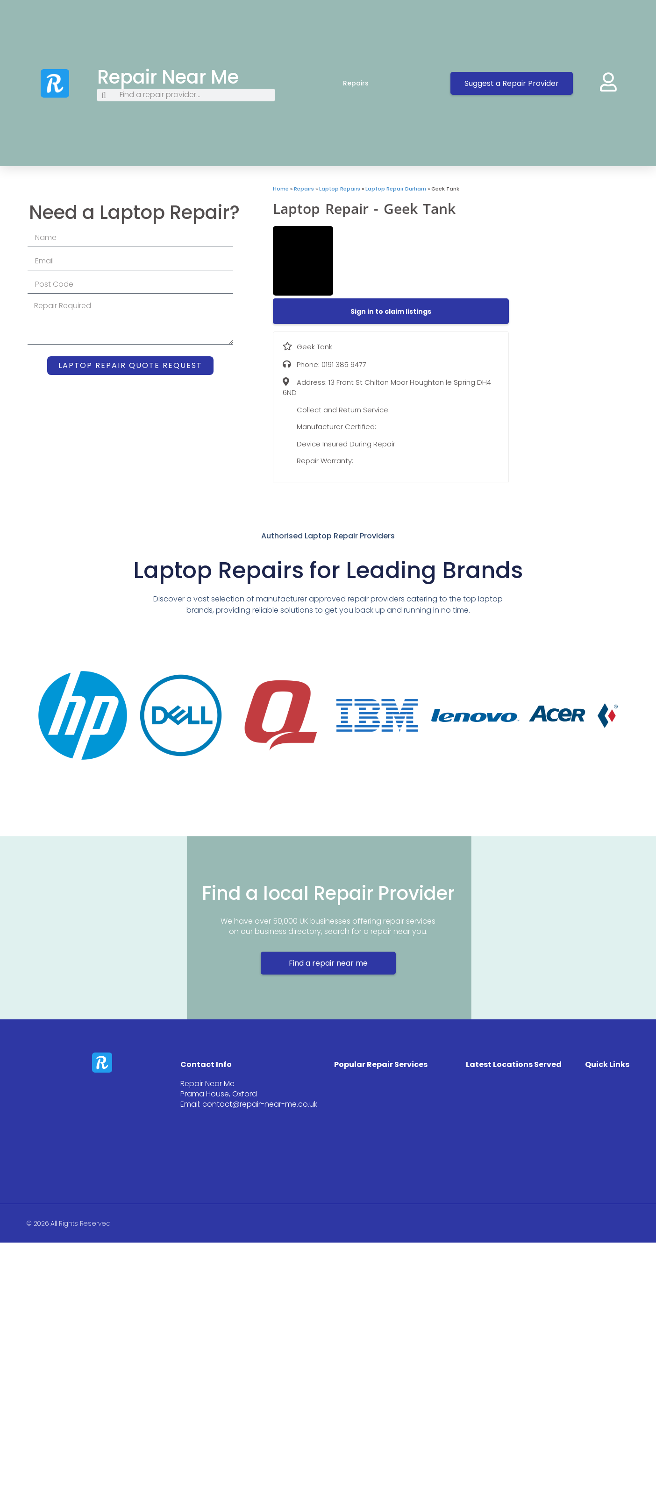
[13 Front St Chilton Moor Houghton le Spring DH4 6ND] (582, 255)
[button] (390, 311)
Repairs (365, 83)
